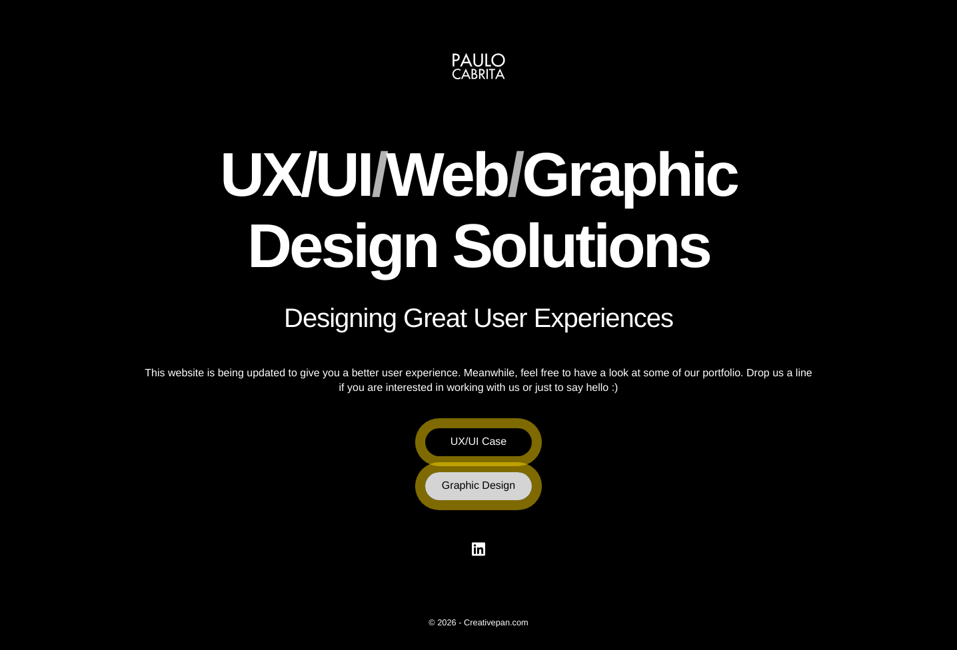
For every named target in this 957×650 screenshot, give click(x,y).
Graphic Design (478, 485)
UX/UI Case (478, 442)
